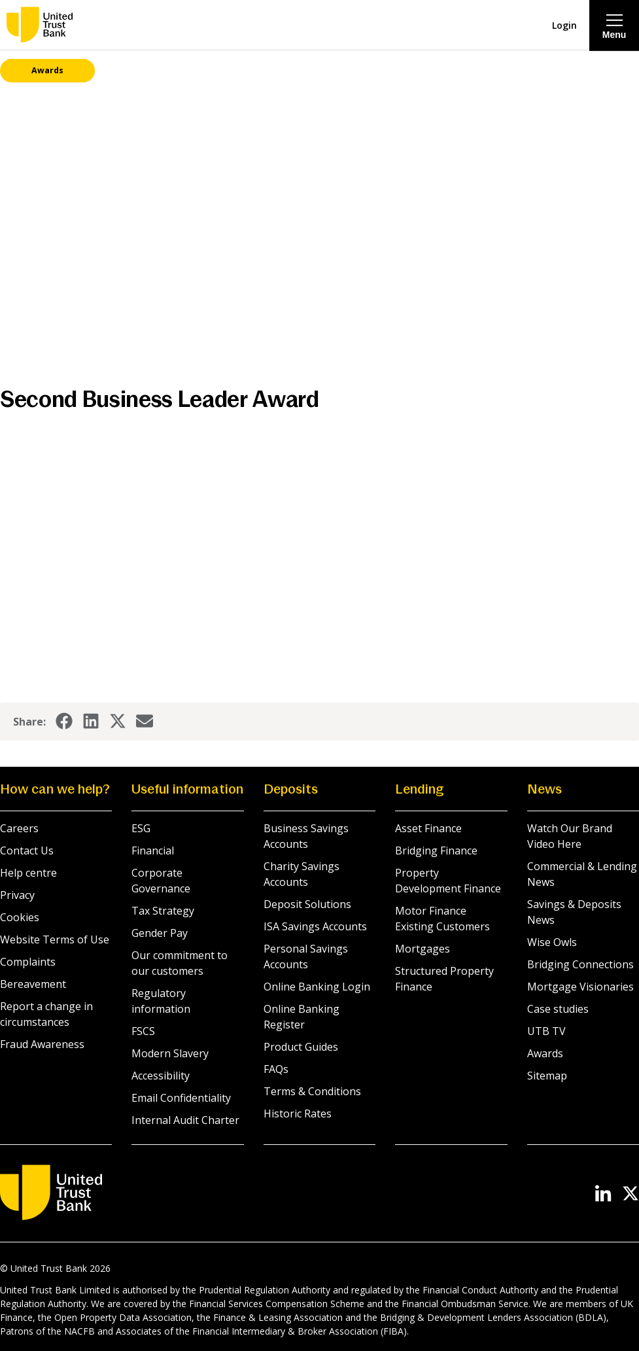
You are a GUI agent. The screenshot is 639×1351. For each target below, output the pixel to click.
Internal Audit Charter (185, 1121)
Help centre (28, 873)
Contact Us (27, 851)
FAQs (276, 1069)
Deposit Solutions (307, 905)
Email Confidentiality (181, 1098)
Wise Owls (552, 943)
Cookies (19, 918)
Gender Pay (159, 933)
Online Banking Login (317, 987)
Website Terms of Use (54, 940)
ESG (140, 829)
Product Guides (301, 1047)
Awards (545, 1054)
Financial (152, 851)
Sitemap (547, 1076)
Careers (19, 829)
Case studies (558, 1009)
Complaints (28, 962)
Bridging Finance (436, 851)
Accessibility (160, 1076)
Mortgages (422, 949)
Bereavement (33, 984)
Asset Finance (428, 829)
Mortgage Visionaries (580, 987)
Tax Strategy (162, 911)
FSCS (143, 1032)
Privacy (17, 895)
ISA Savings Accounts (315, 927)
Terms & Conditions (312, 1092)
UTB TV (546, 1032)
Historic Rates (298, 1114)
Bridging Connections (580, 965)
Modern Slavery (170, 1054)
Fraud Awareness (42, 1045)
